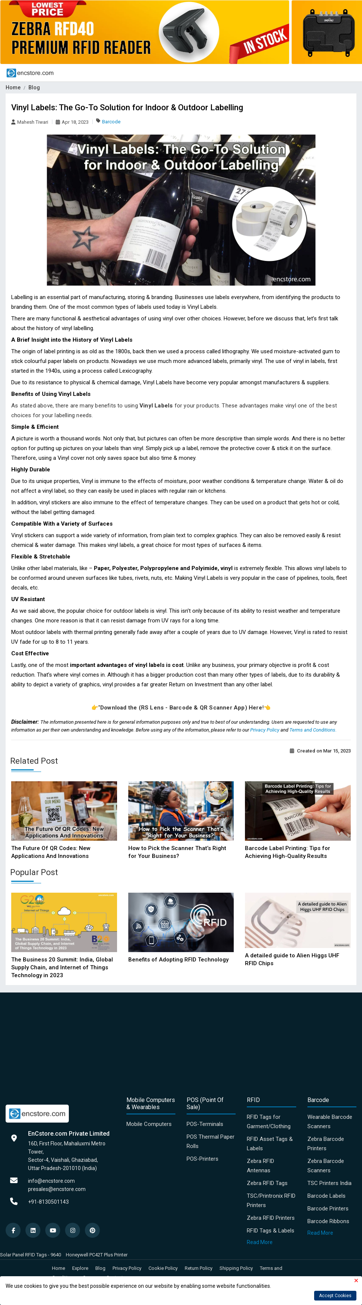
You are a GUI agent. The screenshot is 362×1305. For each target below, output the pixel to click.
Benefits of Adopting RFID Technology (178, 959)
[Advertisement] (181, 1043)
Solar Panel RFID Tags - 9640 (30, 1255)
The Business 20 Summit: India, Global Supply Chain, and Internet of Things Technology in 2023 (62, 967)
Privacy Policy (265, 730)
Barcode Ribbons (328, 1221)
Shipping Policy (236, 1268)
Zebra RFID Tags (267, 1183)
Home (13, 87)
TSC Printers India (329, 1183)
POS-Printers (202, 1158)
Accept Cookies (335, 1295)
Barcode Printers (328, 1208)
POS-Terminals (205, 1124)
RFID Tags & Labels (270, 1230)
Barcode (111, 121)
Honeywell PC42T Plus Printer (97, 1255)
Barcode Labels (326, 1195)
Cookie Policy (163, 1268)
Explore (80, 1268)
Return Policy (198, 1268)
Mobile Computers (149, 1124)
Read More (260, 1242)
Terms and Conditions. (313, 730)
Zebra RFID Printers (271, 1218)
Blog (34, 87)
